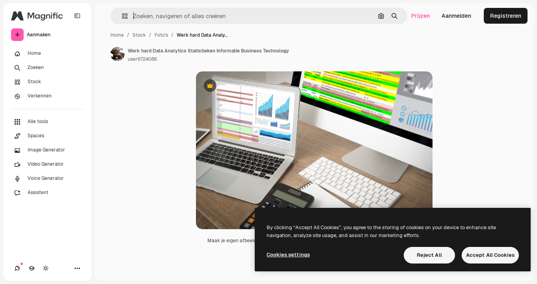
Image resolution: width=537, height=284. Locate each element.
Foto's (161, 35)
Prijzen (420, 15)
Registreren (505, 15)
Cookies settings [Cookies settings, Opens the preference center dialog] (288, 254)
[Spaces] (47, 136)
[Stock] (47, 82)
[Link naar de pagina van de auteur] (117, 54)
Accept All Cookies (490, 255)
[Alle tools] (47, 122)
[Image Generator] (47, 150)
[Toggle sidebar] (77, 15)
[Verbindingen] (17, 268)
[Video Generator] (47, 164)
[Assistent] (47, 193)
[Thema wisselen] (45, 268)
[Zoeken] (47, 68)
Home (117, 35)
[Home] (47, 53)
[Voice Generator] (47, 178)
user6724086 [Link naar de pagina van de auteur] (142, 59)
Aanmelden (456, 15)
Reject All (429, 255)
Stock (139, 35)
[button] (121, 16)
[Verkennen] (47, 96)
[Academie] (31, 268)
